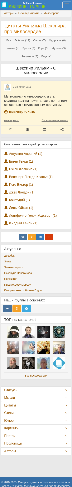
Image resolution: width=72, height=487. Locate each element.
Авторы (10, 451)
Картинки (11, 428)
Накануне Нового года (18, 273)
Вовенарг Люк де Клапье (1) (31, 177)
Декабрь (9, 255)
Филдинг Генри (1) (23, 223)
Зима (7, 261)
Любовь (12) (22, 40)
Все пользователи (36, 375)
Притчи (10, 436)
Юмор (9, 421)
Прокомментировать (55, 120)
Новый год (10, 278)
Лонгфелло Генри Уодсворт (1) (33, 215)
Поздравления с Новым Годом (23, 290)
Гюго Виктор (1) (21, 185)
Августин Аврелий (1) (25, 154)
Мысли (9, 398)
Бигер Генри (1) (21, 161)
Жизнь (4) (13, 48)
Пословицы (13, 443)
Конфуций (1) (19, 200)
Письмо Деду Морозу (17, 284)
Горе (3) (43, 48)
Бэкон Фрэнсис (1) (23, 169)
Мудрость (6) (57, 40)
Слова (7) (39, 40)
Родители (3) (30, 56)
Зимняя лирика (13, 267)
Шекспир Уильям (22, 112)
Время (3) (28, 48)
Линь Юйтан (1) (21, 208)
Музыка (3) (58, 48)
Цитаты (10, 405)
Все (8, 40)
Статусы (10, 390)
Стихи (9, 413)
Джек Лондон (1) (22, 192)
